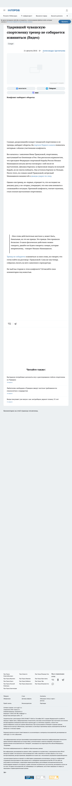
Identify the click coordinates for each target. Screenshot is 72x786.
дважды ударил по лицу (41, 176)
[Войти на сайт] (67, 10)
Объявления (7, 698)
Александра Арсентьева (54, 50)
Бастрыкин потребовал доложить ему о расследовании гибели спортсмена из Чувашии (36, 380)
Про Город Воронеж (9, 678)
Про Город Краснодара (10, 688)
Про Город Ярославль (41, 678)
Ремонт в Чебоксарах (10, 16)
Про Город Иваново (25, 678)
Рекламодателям (27, 703)
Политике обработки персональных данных (19, 22)
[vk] (9, 323)
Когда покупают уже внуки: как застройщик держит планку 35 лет (36, 400)
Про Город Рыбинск (25, 681)
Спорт (10, 43)
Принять (65, 22)
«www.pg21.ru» (18, 707)
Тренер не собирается (16, 256)
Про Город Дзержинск (25, 684)
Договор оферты (26, 698)
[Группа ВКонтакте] (21, 88)
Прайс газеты (7, 703)
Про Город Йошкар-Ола (42, 674)
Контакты (43, 696)
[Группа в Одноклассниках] (58, 680)
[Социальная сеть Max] (36, 92)
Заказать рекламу (57, 16)
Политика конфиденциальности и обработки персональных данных (23, 748)
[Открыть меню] (4, 10)
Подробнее (7, 745)
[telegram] (16, 323)
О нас (23, 696)
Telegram (6, 696)
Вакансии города (41, 16)
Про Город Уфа (39, 681)
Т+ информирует (26, 16)
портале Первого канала (44, 145)
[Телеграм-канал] (51, 88)
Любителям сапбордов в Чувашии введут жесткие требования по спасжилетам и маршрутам (36, 391)
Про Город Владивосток (42, 684)
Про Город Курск (8, 681)
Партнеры (43, 703)
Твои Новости (23, 674)
